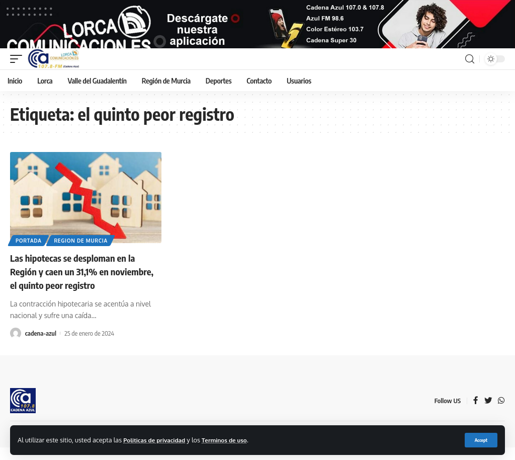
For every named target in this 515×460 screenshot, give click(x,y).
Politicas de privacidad (157, 439)
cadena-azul (40, 346)
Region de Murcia (82, 255)
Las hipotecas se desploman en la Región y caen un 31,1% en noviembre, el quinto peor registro (80, 285)
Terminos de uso (233, 439)
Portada (29, 255)
